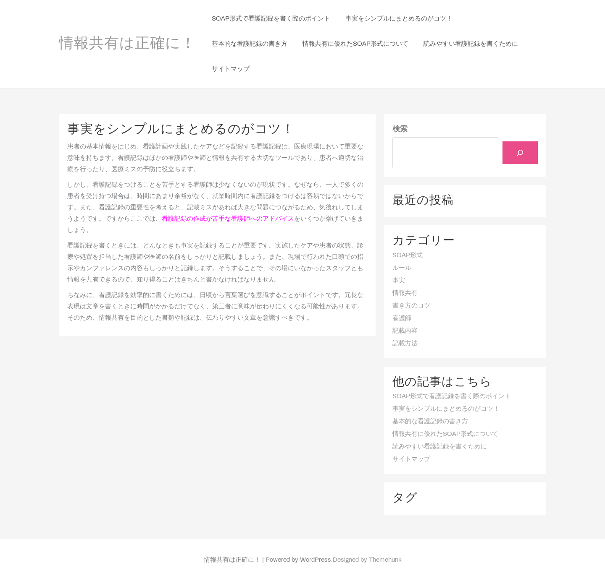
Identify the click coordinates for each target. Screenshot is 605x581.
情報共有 (405, 293)
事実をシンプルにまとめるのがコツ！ (446, 409)
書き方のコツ (411, 306)
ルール (401, 268)
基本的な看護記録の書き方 (430, 422)
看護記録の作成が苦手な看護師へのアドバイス (228, 219)
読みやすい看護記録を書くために (439, 447)
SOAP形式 (407, 255)
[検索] (520, 152)
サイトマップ (411, 459)
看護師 (401, 318)
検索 (400, 129)
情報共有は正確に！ (127, 44)
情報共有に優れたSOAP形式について (445, 434)
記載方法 (405, 344)
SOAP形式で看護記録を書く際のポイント (451, 396)
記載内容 (405, 331)
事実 (398, 281)
